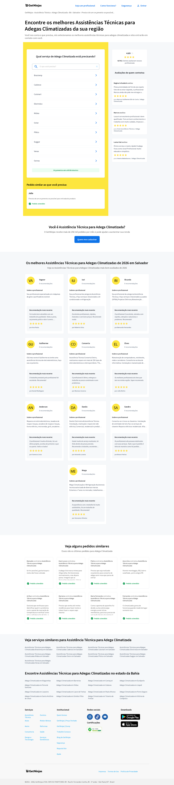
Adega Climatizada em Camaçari (100, 680)
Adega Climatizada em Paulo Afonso (102, 692)
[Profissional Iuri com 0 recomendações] (87, 304)
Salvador (76, 12)
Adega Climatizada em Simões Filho (70, 696)
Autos (27, 726)
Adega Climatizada (60, 12)
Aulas (27, 721)
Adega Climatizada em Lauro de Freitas (71, 692)
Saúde (42, 732)
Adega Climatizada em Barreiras (68, 680)
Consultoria (29, 732)
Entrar (141, 5)
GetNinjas (29, 12)
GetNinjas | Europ (63, 726)
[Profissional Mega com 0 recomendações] (87, 494)
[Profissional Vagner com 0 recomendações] (44, 304)
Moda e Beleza (45, 721)
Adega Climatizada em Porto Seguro (133, 692)
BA (70, 12)
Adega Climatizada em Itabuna (99, 685)
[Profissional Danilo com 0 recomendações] (87, 431)
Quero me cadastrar (87, 239)
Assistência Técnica (42, 12)
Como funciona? (108, 5)
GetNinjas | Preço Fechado (67, 721)
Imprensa (102, 771)
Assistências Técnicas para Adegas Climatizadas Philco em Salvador (101, 655)
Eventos (43, 715)
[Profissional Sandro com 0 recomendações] (129, 431)
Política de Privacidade (129, 771)
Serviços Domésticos (44, 738)
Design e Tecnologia (29, 738)
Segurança (126, 5)
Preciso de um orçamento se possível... (98, 12)
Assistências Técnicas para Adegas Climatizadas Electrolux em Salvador (134, 648)
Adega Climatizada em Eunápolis (132, 680)
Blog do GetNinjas (64, 737)
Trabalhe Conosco (64, 732)
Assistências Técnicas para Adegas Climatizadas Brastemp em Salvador (38, 648)
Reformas (43, 726)
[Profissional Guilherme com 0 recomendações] (44, 367)
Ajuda (59, 754)
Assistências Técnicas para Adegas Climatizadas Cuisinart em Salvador (101, 648)
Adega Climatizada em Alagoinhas (38, 680)
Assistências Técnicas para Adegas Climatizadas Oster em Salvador (69, 655)
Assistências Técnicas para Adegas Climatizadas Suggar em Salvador (132, 655)
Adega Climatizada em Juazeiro (37, 692)
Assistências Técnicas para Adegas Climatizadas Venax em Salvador (38, 661)
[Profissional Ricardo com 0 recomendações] (129, 304)
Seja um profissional (85, 5)
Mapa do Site (61, 748)
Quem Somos (62, 715)
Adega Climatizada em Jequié (131, 685)
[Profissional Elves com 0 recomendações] (129, 367)
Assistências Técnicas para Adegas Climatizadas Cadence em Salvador (69, 648)
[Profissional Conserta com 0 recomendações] (87, 367)
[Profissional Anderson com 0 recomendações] (44, 431)
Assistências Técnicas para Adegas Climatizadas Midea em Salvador (38, 655)
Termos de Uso (113, 771)
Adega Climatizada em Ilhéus (67, 685)
